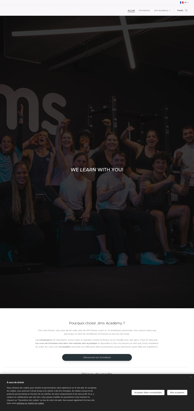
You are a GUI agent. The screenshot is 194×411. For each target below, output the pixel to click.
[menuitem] (132, 10)
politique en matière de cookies (30, 403)
